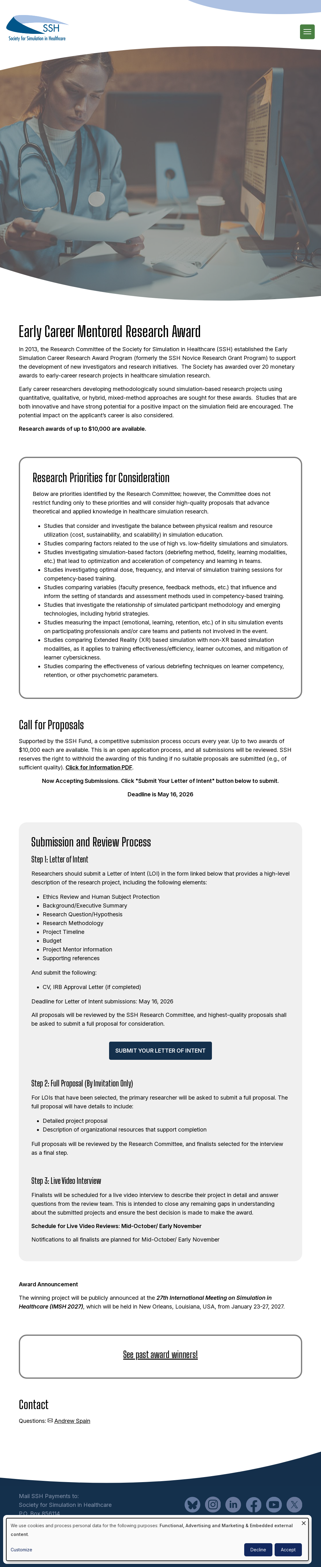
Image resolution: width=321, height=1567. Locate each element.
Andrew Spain (72, 1421)
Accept (288, 1549)
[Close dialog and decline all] (303, 1522)
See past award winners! (160, 1354)
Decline (258, 1549)
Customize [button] (21, 1549)
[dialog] (157, 1539)
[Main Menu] (307, 31)
